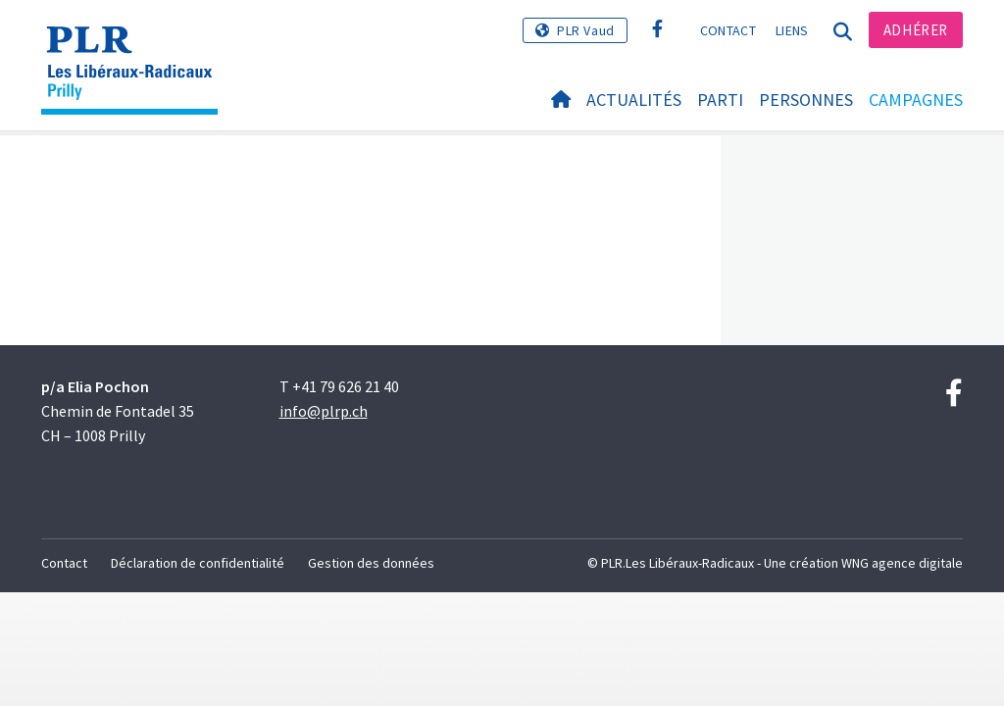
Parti (720, 99)
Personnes (806, 99)
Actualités (633, 99)
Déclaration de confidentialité (197, 563)
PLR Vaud (586, 30)
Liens (792, 30)
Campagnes (916, 99)
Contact (728, 30)
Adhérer (915, 30)
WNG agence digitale (902, 563)
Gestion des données (371, 563)
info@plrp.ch (323, 411)
